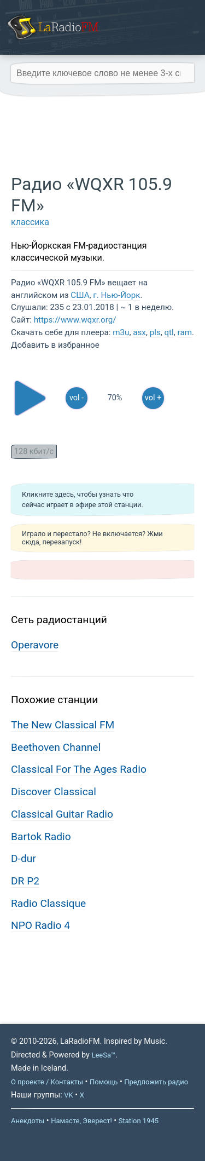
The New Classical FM (62, 725)
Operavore (34, 645)
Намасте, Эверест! (81, 1121)
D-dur (23, 858)
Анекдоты (27, 1121)
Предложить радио (156, 1082)
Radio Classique (48, 903)
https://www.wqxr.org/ (75, 320)
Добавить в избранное (55, 345)
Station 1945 (139, 1121)
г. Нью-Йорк (116, 295)
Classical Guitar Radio (62, 814)
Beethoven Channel (56, 747)
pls (155, 332)
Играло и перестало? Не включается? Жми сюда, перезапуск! (92, 538)
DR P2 (25, 881)
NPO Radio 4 (40, 925)
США (80, 295)
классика (30, 222)
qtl (168, 332)
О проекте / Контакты (47, 1082)
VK (68, 1095)
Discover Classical (53, 791)
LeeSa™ (103, 1055)
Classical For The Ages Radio (79, 769)
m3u (121, 332)
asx (139, 332)
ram (185, 332)
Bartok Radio (41, 836)
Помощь (104, 1082)
